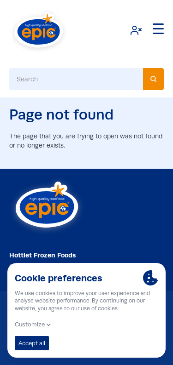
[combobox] (86, 79)
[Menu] (158, 28)
